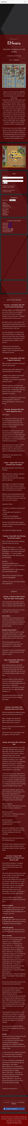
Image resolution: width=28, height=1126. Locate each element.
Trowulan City (5, 212)
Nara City (4, 213)
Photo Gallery (5, 209)
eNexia (4, 2)
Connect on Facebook (10, 1109)
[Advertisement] (14, 19)
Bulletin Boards (6, 205)
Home (3, 202)
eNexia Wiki (5, 214)
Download (4, 204)
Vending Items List (6, 206)
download (8, 134)
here (13, 187)
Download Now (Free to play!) (14, 55)
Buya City (4, 210)
